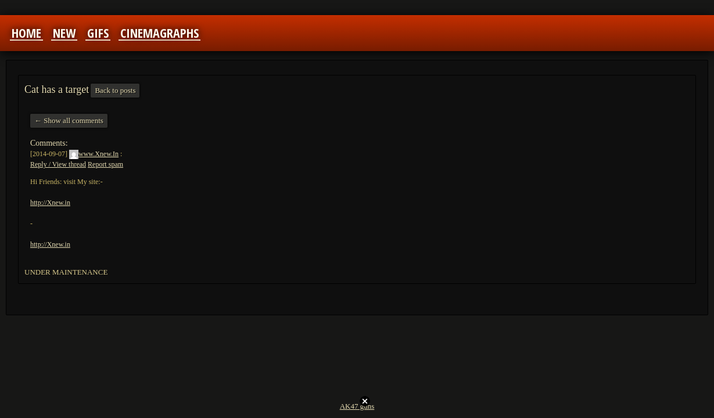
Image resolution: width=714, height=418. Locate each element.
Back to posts (115, 90)
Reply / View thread (58, 164)
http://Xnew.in (50, 203)
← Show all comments (68, 120)
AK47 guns (357, 406)
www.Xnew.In (94, 154)
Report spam (105, 164)
